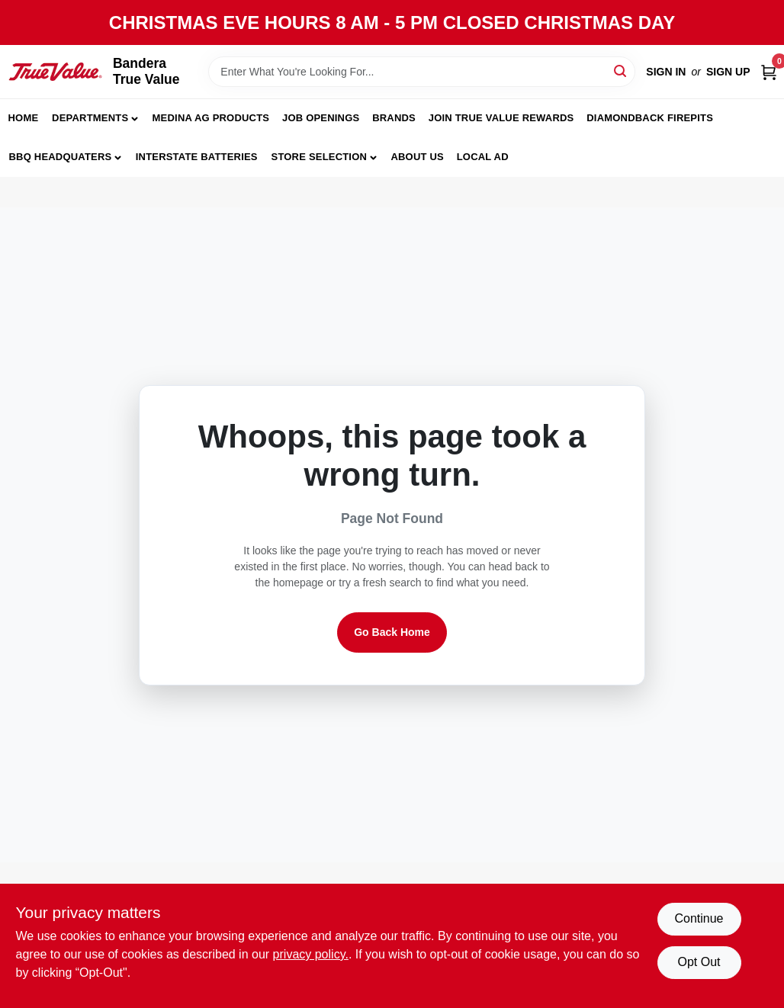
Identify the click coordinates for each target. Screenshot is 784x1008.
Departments (90, 118)
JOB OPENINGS (320, 118)
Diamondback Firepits (649, 118)
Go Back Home (392, 632)
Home (23, 118)
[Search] (621, 70)
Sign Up (728, 72)
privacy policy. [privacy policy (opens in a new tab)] (311, 954)
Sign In (666, 72)
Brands (394, 118)
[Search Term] (421, 71)
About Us (417, 156)
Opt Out (698, 961)
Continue (698, 918)
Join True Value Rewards (501, 118)
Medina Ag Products (211, 118)
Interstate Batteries (197, 156)
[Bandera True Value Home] (55, 72)
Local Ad (483, 156)
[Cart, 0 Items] (768, 72)
